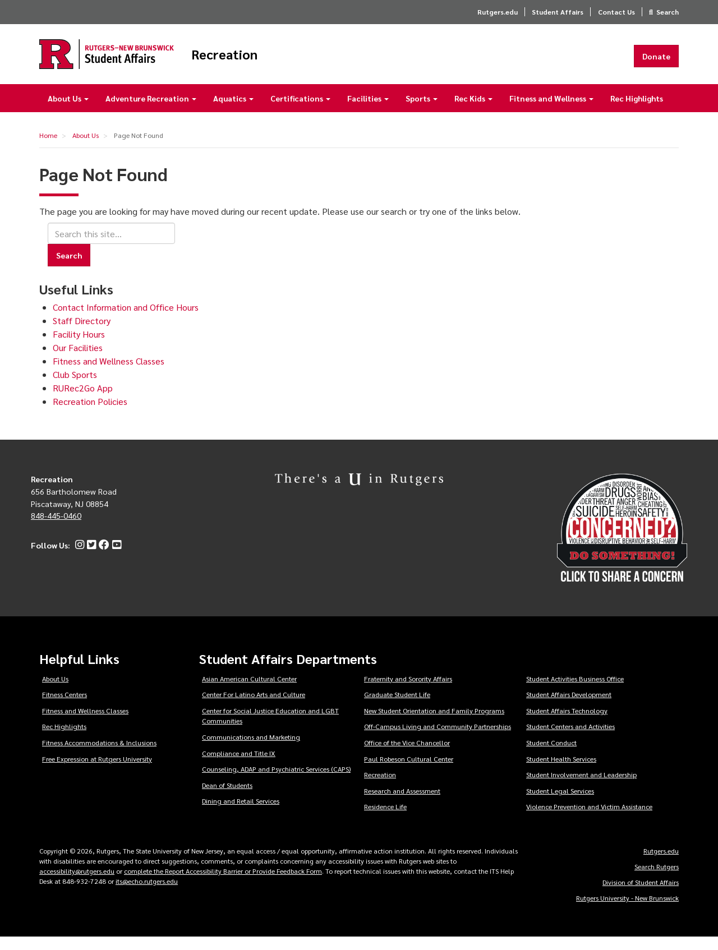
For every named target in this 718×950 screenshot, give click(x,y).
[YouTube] (115, 558)
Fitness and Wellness (551, 111)
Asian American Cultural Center (249, 691)
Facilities (368, 111)
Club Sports (75, 387)
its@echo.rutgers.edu (147, 893)
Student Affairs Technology (566, 723)
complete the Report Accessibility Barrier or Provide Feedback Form (223, 883)
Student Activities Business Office (575, 691)
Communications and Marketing (251, 749)
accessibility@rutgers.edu (76, 883)
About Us (68, 111)
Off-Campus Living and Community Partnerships (437, 739)
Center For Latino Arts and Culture (253, 707)
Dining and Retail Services (240, 813)
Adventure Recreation (150, 111)
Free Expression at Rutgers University (97, 771)
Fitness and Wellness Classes (108, 374)
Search (667, 11)
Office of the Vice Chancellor (407, 755)
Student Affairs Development (568, 707)
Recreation (284, 61)
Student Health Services (561, 771)
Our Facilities (78, 360)
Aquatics (233, 111)
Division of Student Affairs (640, 895)
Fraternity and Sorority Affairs (408, 691)
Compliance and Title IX (238, 766)
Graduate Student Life (397, 707)
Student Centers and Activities (570, 739)
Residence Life (385, 819)
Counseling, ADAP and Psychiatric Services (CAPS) (276, 781)
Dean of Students (227, 798)
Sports (422, 111)
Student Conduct (551, 755)
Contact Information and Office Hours (126, 320)
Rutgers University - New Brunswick (627, 910)
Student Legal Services (560, 803)
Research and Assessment (402, 803)
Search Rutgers (656, 879)
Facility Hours (79, 347)
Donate (656, 62)
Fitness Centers (64, 707)
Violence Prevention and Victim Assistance (589, 819)
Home (48, 148)
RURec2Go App (83, 401)
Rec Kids (473, 111)
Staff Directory (82, 333)
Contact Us (616, 11)
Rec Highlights (636, 111)
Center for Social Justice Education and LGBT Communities (270, 729)
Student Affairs (557, 11)
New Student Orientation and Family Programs (434, 723)
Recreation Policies (90, 414)
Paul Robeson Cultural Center (408, 771)
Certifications (300, 111)
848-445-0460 (56, 528)
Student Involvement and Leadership (581, 787)
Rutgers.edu (497, 11)
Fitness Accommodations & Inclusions (99, 755)
